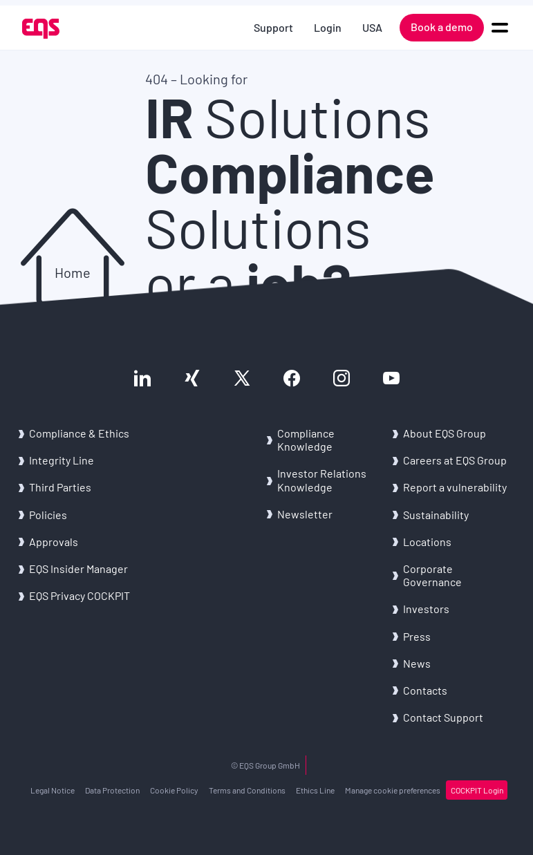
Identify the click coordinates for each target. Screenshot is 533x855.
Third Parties (60, 487)
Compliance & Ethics (79, 433)
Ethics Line (315, 790)
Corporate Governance (432, 575)
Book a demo (442, 26)
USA (372, 27)
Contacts (425, 690)
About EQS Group (444, 433)
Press (417, 636)
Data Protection (112, 790)
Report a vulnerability (455, 487)
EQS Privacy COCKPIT (79, 595)
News (417, 663)
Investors (426, 608)
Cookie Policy (174, 790)
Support (273, 27)
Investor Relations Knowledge (321, 480)
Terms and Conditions (247, 790)
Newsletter (305, 513)
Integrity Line (61, 460)
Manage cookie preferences (392, 790)
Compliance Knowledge (306, 439)
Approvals (53, 541)
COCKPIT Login (477, 790)
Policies (48, 514)
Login (328, 27)
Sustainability (436, 514)
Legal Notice (52, 790)
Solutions (287, 116)
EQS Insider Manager (78, 568)
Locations (427, 541)
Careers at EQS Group (455, 460)
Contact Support (443, 717)
